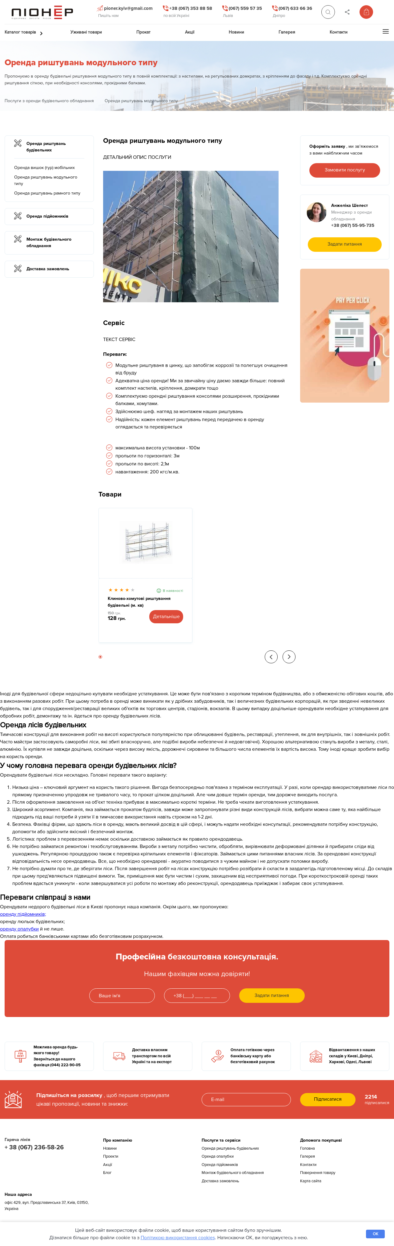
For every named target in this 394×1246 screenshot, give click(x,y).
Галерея (307, 1156)
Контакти (308, 1164)
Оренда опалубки (218, 1156)
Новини (110, 1148)
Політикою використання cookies (178, 1238)
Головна (307, 1148)
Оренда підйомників (220, 1164)
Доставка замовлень (220, 1181)
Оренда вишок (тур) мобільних (44, 167)
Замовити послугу (345, 170)
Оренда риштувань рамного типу (47, 193)
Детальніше (166, 616)
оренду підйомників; (23, 914)
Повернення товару (317, 1172)
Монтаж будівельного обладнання (233, 1172)
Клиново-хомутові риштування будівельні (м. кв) (139, 602)
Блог (107, 1172)
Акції (107, 1164)
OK (375, 1234)
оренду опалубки (19, 929)
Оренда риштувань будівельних (230, 1148)
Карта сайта (310, 1181)
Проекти (110, 1156)
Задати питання (345, 244)
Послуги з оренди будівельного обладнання (49, 100)
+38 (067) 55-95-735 (352, 225)
